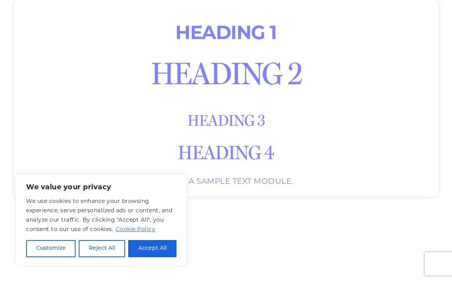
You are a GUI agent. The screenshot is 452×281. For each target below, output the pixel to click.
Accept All (152, 248)
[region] (101, 219)
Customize (51, 248)
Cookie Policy (135, 229)
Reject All (102, 248)
